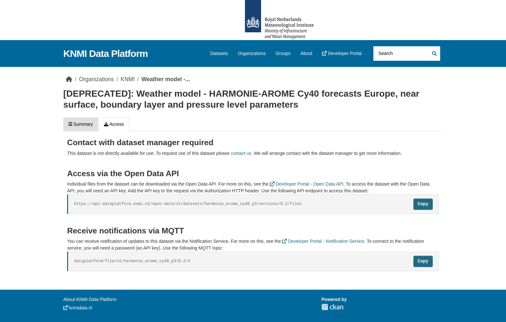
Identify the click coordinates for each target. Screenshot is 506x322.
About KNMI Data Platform (89, 299)
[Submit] (434, 53)
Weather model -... (165, 79)
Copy (423, 204)
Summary (80, 124)
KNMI (128, 79)
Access (114, 124)
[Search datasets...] (406, 53)
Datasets (219, 53)
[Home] (69, 79)
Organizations (252, 53)
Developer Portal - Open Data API (306, 184)
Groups (283, 53)
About (306, 53)
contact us (241, 153)
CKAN (332, 307)
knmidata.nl (77, 307)
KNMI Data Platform (105, 53)
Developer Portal (341, 53)
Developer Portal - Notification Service (323, 241)
